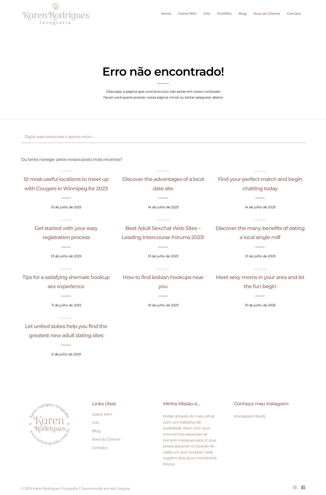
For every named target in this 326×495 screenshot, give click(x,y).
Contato (294, 13)
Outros (66, 171)
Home (166, 13)
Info (207, 13)
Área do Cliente (267, 13)
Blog (243, 13)
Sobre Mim (187, 13)
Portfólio (224, 13)
